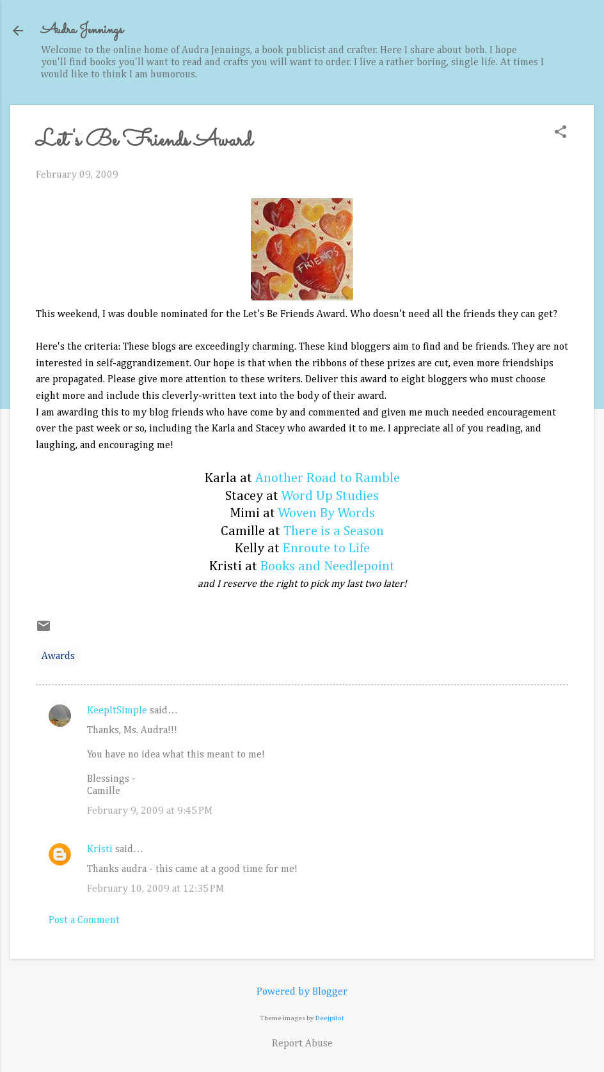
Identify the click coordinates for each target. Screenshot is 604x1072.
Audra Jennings (82, 30)
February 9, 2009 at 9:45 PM (149, 811)
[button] (560, 133)
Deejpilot (329, 1018)
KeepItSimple (117, 711)
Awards (58, 656)
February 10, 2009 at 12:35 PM (155, 889)
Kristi (100, 849)
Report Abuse (302, 1044)
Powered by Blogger (302, 992)
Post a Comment (84, 920)
